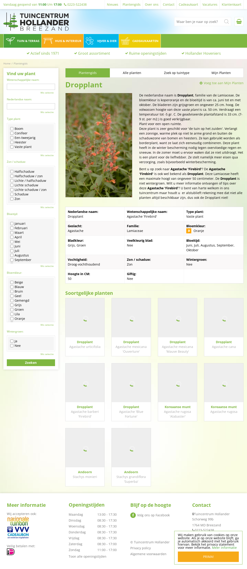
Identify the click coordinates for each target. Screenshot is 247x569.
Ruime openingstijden (147, 53)
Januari (17, 223)
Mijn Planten (221, 73)
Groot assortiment (94, 53)
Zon (15, 198)
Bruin (16, 291)
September (20, 259)
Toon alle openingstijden (87, 556)
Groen (17, 309)
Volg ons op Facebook (153, 515)
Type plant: (14, 119)
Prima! (208, 556)
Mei (15, 241)
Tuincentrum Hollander (212, 514)
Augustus (19, 255)
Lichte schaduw (24, 185)
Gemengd (19, 300)
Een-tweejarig (22, 137)
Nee (15, 345)
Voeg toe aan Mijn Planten (224, 83)
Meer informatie (224, 547)
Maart (17, 232)
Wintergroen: (15, 331)
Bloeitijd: (12, 214)
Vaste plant (21, 146)
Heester (18, 142)
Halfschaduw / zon (26, 176)
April (16, 237)
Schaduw (19, 194)
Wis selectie (47, 92)
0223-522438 (204, 530)
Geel (15, 296)
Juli (14, 250)
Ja (13, 341)
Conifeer (19, 133)
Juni (15, 246)
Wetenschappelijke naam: (23, 80)
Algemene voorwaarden (148, 554)
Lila (15, 314)
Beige (16, 282)
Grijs (16, 305)
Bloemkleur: (14, 273)
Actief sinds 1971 (44, 53)
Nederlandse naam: (19, 99)
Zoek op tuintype (176, 73)
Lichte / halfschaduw (28, 180)
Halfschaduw (22, 171)
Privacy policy (140, 548)
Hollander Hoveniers (203, 53)
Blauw (17, 286)
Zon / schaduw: (16, 162)
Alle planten (132, 73)
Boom (16, 128)
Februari (19, 228)
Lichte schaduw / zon (28, 189)
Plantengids (88, 73)
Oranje (17, 318)
